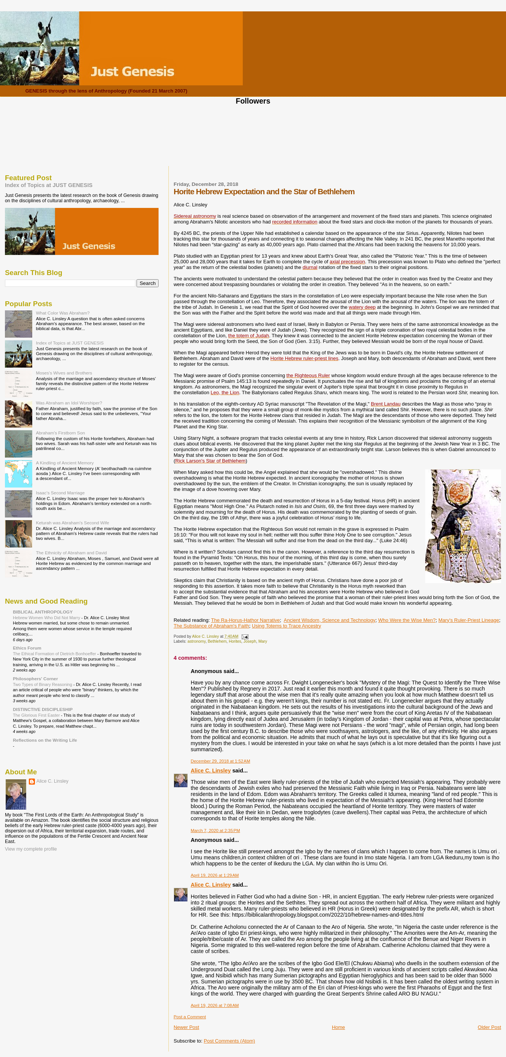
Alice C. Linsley (211, 771)
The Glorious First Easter (37, 715)
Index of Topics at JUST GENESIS (49, 185)
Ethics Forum (27, 647)
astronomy (196, 641)
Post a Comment (190, 1017)
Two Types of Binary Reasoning (43, 684)
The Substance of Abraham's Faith (211, 626)
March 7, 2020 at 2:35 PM (215, 830)
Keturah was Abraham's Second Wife (72, 522)
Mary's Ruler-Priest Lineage (468, 620)
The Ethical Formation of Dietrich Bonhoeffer (55, 653)
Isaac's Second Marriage (60, 492)
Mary (262, 641)
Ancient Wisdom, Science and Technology (330, 620)
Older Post (489, 1027)
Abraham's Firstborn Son (60, 432)
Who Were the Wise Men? (406, 620)
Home (338, 1027)
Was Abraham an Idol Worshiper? (69, 402)
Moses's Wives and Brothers (64, 372)
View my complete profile (31, 849)
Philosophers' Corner (35, 678)
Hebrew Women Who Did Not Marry (47, 617)
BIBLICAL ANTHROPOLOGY (43, 611)
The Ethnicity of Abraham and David (71, 552)
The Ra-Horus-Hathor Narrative (245, 620)
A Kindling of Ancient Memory (65, 462)
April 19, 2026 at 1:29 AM (215, 875)
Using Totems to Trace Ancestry (286, 626)
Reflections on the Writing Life (45, 740)
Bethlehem (217, 641)
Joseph (250, 641)
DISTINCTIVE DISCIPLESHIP (43, 709)
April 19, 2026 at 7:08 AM (215, 1005)
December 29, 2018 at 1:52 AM (220, 761)
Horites (235, 641)
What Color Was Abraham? (63, 312)
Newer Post (186, 1027)
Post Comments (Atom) (229, 1041)
